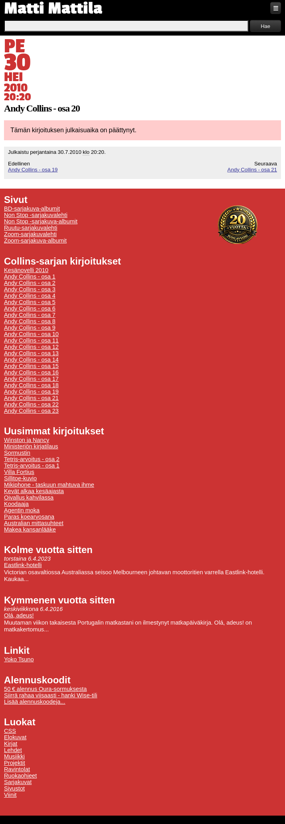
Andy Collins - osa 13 (31, 353)
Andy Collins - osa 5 (29, 302)
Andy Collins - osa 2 (29, 283)
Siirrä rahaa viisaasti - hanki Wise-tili (50, 695)
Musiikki (14, 756)
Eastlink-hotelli (23, 565)
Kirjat (10, 743)
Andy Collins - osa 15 (31, 366)
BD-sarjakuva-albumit (32, 208)
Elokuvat (15, 737)
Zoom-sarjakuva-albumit (35, 240)
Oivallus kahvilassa (28, 497)
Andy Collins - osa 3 (29, 289)
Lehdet (13, 750)
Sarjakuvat (18, 782)
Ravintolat (17, 769)
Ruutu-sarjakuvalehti (30, 228)
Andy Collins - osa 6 (29, 308)
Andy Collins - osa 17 (31, 379)
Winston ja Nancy (26, 440)
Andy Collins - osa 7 (29, 315)
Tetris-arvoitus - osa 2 (31, 459)
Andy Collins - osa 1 (29, 276)
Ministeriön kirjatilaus (31, 446)
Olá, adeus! (19, 615)
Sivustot (14, 788)
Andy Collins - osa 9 (29, 327)
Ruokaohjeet (20, 775)
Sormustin (17, 453)
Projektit (14, 763)
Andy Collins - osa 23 (31, 411)
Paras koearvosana (29, 517)
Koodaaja (16, 504)
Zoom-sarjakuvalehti (30, 234)
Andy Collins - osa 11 (31, 340)
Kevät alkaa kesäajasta (34, 491)
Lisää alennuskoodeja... (34, 702)
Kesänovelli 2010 (26, 270)
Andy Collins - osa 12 (31, 347)
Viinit (10, 795)
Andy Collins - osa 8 (29, 321)
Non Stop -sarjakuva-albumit (40, 221)
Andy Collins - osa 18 (31, 385)
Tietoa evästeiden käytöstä (118, 814)
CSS (10, 731)
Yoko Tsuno (19, 659)
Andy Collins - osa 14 (31, 359)
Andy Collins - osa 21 (252, 170)
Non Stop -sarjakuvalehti (35, 215)
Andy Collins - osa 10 (31, 334)
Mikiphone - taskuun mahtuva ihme (49, 485)
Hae (265, 26)
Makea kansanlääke (30, 529)
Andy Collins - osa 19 (32, 170)
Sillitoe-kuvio (20, 478)
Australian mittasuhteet (33, 523)
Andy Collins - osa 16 (31, 372)
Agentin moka (22, 510)
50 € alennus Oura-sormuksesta (45, 689)
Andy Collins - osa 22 (31, 404)
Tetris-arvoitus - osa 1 (31, 465)
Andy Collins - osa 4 (29, 296)
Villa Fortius (19, 472)
